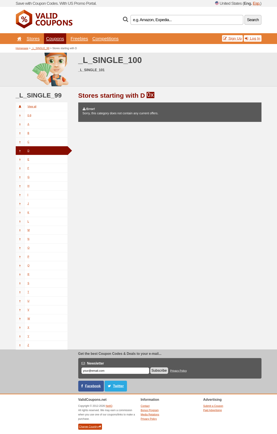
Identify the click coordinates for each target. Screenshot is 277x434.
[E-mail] (115, 371)
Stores (33, 38)
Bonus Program (150, 410)
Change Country (90, 426)
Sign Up (232, 38)
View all (26, 106)
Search (253, 19)
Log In (252, 38)
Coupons (55, 38)
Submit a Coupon (213, 405)
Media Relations (150, 414)
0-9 (23, 115)
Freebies (79, 38)
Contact (145, 405)
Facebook (93, 386)
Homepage (22, 48)
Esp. (256, 3)
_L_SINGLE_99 (40, 48)
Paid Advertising (212, 410)
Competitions (105, 38)
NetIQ (109, 405)
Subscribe (159, 370)
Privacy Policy (178, 370)
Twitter (118, 386)
